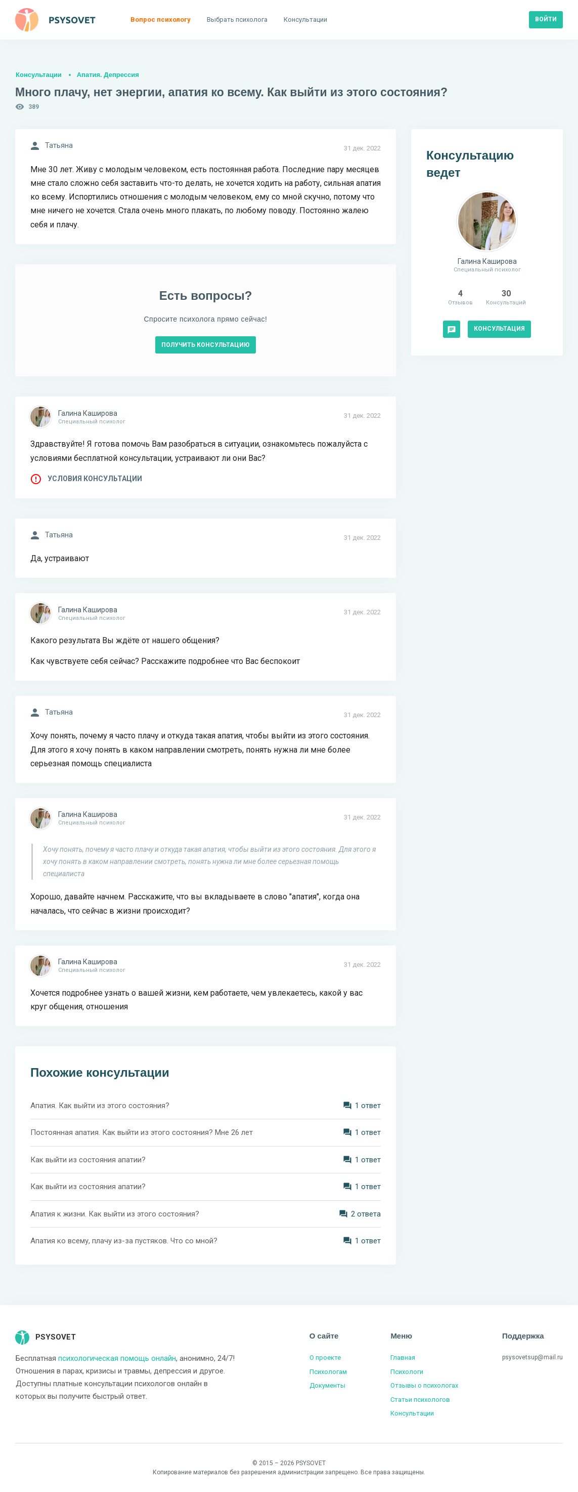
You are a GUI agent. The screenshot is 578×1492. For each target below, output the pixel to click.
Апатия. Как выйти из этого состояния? (99, 1105)
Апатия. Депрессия (108, 74)
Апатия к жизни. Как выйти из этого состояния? (114, 1214)
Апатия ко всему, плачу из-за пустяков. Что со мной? (123, 1240)
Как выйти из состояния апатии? (88, 1159)
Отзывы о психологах (424, 1385)
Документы (327, 1385)
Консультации (39, 74)
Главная (402, 1357)
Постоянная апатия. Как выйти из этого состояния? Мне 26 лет (141, 1132)
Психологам (328, 1372)
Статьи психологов (420, 1399)
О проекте (325, 1357)
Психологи (406, 1372)
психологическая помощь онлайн (117, 1358)
